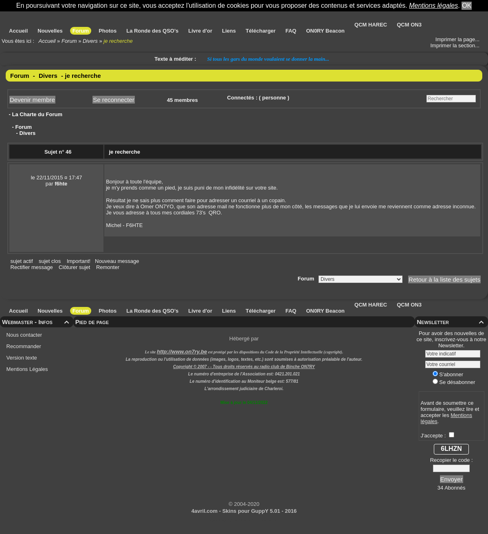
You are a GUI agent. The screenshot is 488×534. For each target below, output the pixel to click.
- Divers (25, 133)
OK (466, 5)
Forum (69, 41)
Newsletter (451, 321)
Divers (90, 41)
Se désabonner (454, 382)
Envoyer (451, 479)
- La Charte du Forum (34, 114)
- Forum (21, 127)
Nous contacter (23, 335)
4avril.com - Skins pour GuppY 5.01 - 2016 (244, 511)
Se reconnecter (113, 99)
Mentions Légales (26, 369)
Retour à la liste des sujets (444, 279)
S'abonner (448, 374)
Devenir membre (32, 99)
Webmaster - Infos (36, 321)
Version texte (21, 358)
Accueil (47, 41)
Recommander (23, 346)
